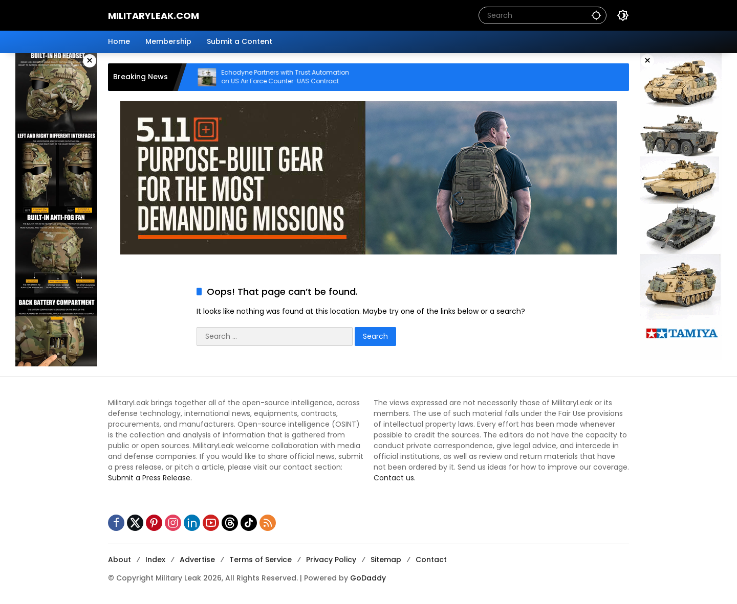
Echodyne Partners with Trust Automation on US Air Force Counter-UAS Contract (294, 76)
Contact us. (395, 478)
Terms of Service (260, 559)
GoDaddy (368, 578)
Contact (431, 559)
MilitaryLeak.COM (153, 15)
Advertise (197, 559)
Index (155, 559)
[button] (596, 15)
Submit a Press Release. (150, 478)
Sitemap (386, 559)
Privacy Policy (331, 559)
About (119, 559)
